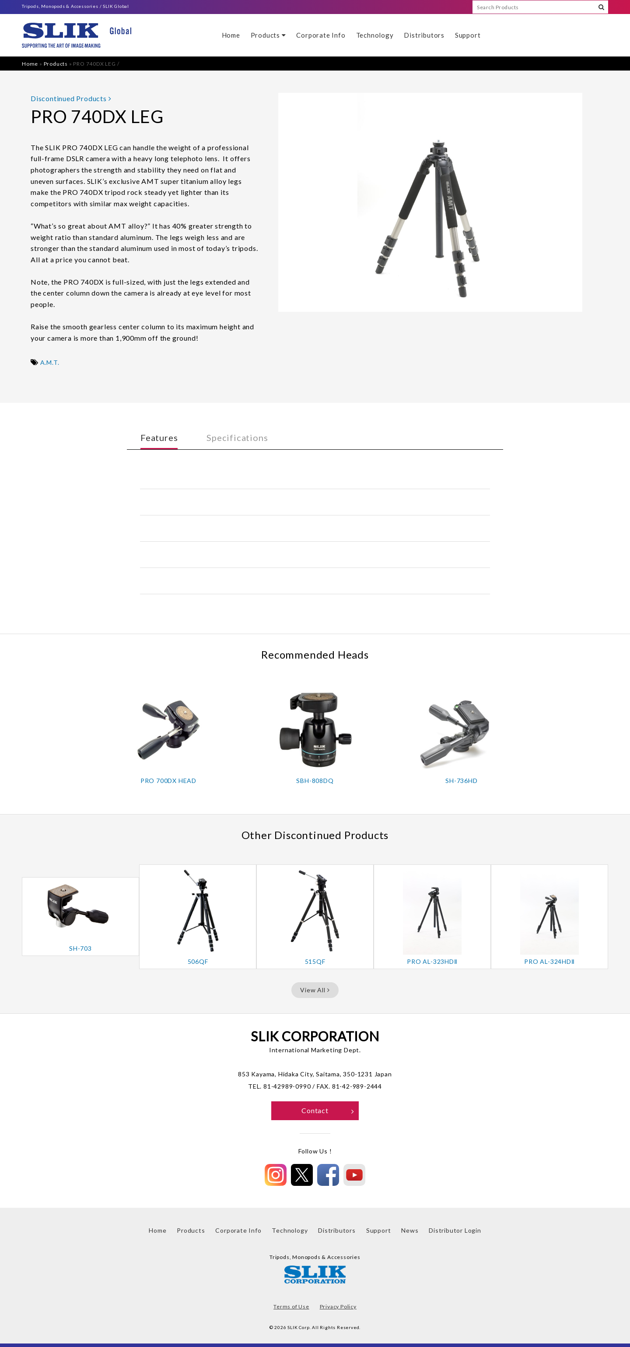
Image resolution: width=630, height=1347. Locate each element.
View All (314, 990)
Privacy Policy (338, 1306)
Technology (375, 35)
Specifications (237, 437)
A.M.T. (50, 362)
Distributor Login (455, 1230)
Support (468, 35)
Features (159, 437)
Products (268, 35)
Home (231, 35)
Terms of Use (291, 1306)
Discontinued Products (71, 98)
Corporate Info (320, 35)
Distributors (424, 35)
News (409, 1230)
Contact (327, 1110)
